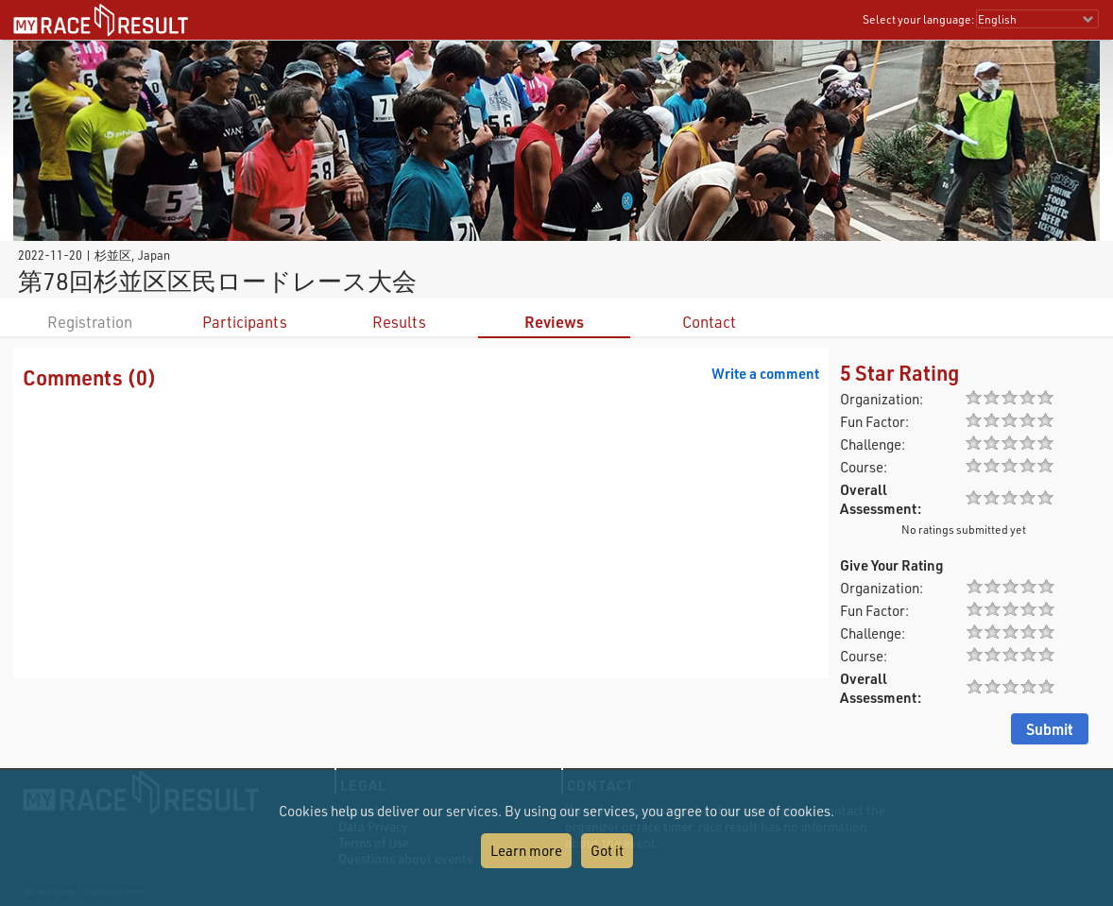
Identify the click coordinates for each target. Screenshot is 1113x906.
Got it (607, 850)
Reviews (554, 322)
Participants (244, 322)
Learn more (526, 850)
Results (399, 322)
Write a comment (765, 373)
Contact (709, 322)
